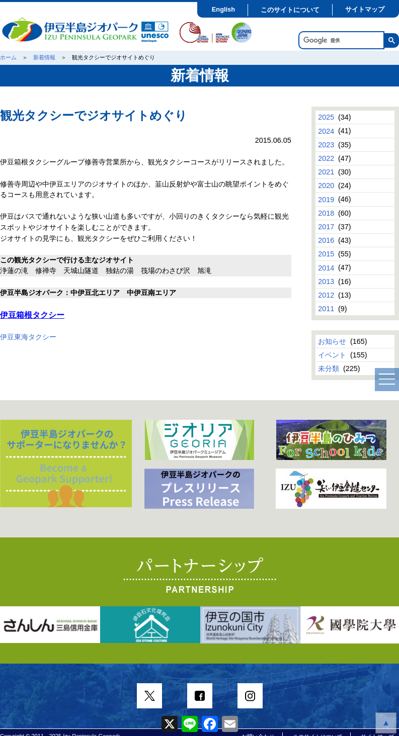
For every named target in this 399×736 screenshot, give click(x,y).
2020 (326, 185)
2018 (326, 213)
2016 (326, 240)
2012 (326, 295)
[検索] (340, 40)
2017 (326, 227)
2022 (326, 158)
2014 (326, 267)
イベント (332, 355)
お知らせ (332, 341)
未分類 (328, 368)
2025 (326, 117)
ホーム (8, 57)
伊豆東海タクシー (28, 337)
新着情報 (44, 57)
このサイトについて (290, 10)
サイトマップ (364, 9)
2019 (326, 199)
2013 (326, 282)
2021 (326, 172)
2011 (326, 309)
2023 (326, 145)
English (223, 9)
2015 (326, 254)
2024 (326, 131)
